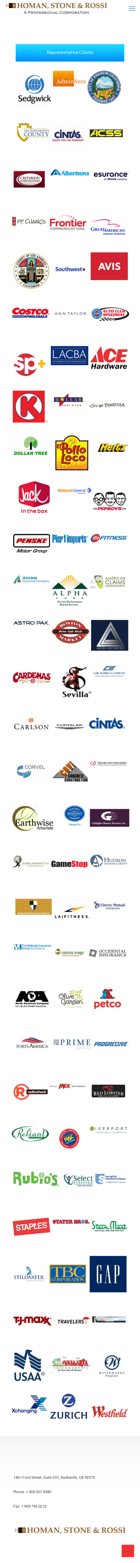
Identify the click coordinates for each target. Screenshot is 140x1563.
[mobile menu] (132, 9)
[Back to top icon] (128, 1551)
